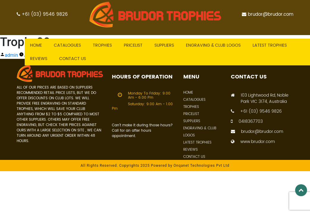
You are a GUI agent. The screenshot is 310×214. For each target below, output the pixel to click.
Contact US (72, 58)
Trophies (102, 45)
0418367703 (247, 121)
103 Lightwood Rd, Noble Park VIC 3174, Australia (259, 98)
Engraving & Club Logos (213, 45)
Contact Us (194, 157)
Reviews (38, 58)
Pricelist (133, 45)
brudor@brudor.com (267, 14)
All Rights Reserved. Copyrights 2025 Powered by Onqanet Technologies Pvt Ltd (155, 165)
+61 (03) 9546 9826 (42, 14)
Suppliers (164, 45)
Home (36, 45)
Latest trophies (270, 45)
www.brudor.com (253, 142)
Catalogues (67, 45)
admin (11, 55)
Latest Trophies (197, 142)
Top (301, 190)
